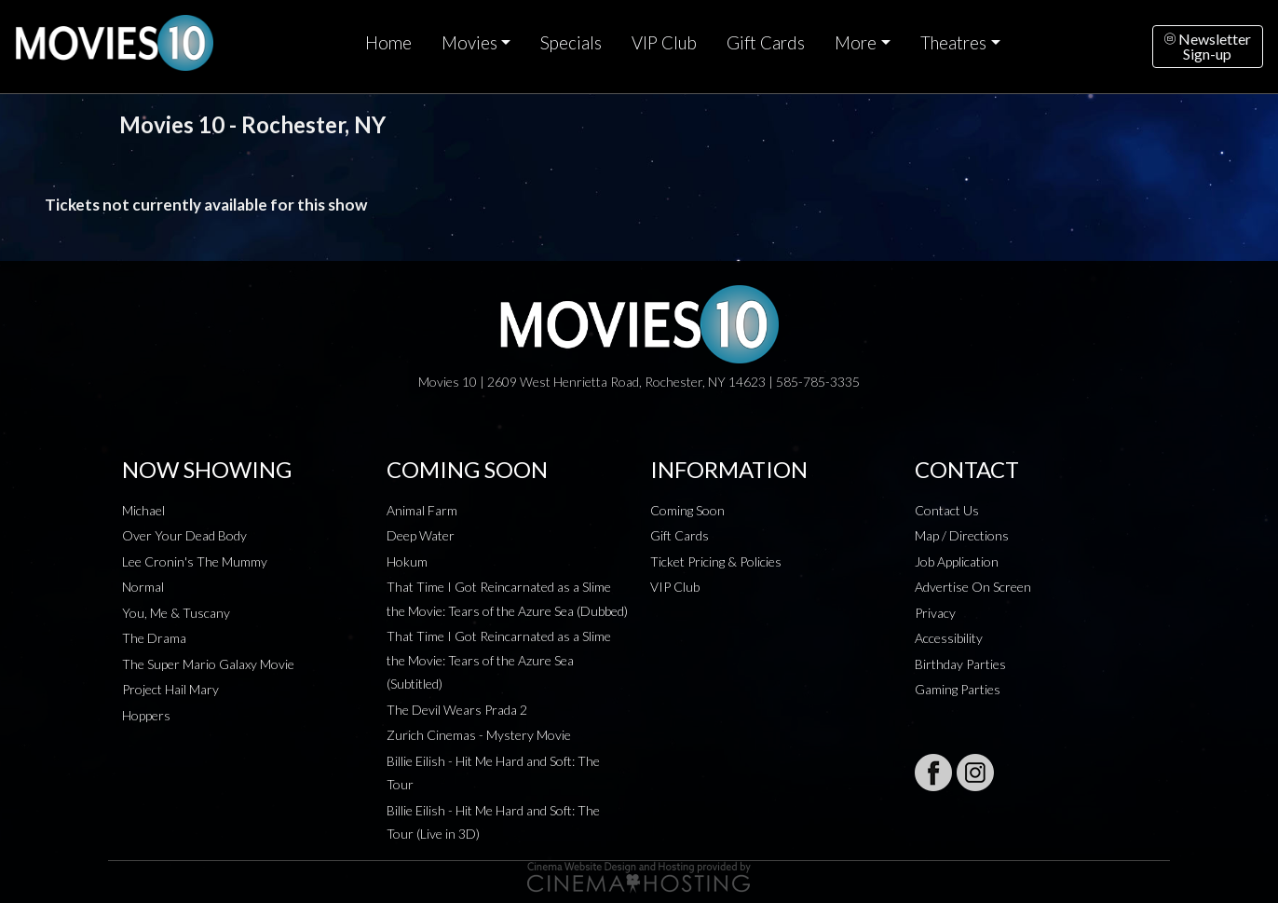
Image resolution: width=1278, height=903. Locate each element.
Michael (143, 510)
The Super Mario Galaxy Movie (208, 664)
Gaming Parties (957, 689)
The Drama (154, 638)
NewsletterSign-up (1207, 46)
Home (388, 43)
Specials (571, 43)
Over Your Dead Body (184, 535)
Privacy (935, 613)
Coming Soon (687, 510)
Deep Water (421, 535)
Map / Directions (962, 535)
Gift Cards (766, 43)
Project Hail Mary (170, 689)
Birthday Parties (960, 664)
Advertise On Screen (973, 587)
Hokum (407, 561)
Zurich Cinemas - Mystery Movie (479, 735)
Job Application (957, 561)
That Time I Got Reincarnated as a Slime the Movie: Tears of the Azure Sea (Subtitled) (499, 659)
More (856, 43)
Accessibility (949, 638)
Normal (143, 587)
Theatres (953, 43)
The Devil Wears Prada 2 (457, 710)
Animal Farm (422, 510)
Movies (469, 43)
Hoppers (146, 715)
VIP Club (664, 43)
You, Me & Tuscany (176, 613)
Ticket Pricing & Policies (716, 561)
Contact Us (947, 510)
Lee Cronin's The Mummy (194, 561)
